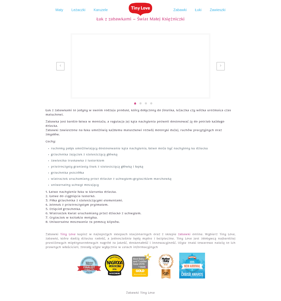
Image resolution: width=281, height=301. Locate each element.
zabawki (184, 235)
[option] (140, 66)
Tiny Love (68, 235)
